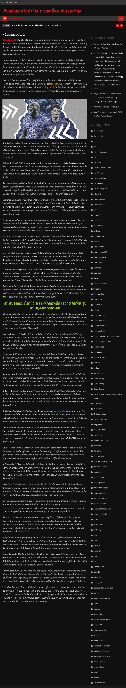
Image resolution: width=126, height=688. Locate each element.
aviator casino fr (100, 257)
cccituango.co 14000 (102, 342)
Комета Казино (99, 667)
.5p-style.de (98, 136)
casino (96, 310)
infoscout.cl (98, 403)
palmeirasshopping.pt (102, 509)
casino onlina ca (100, 321)
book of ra (98, 299)
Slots (96, 604)
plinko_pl (97, 556)
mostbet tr (98, 472)
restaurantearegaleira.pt (103, 588)
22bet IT (97, 220)
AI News (97, 231)
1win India (97, 162)
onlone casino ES (101, 498)
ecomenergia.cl (100, 357)
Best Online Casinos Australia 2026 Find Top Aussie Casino (108, 114)
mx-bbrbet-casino (101, 488)
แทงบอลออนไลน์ (100, 683)
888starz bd (98, 226)
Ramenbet (98, 577)
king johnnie (98, 425)
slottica (97, 609)
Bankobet (97, 273)
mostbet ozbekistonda (103, 461)
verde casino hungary (102, 646)
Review (96, 593)
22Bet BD (97, 215)
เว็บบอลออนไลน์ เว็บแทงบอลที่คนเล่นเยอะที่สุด (42, 11)
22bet (96, 210)
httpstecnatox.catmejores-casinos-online (108, 396)
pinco (96, 535)
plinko (96, 540)
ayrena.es (97, 268)
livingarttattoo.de (101, 430)
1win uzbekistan (100, 178)
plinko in (97, 546)
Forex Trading (99, 378)
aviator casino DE (101, 252)
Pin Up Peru (98, 530)
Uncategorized (99, 641)
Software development (103, 619)
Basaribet (97, 278)
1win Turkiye (98, 173)
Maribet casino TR (101, 440)
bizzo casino (99, 294)
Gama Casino (99, 389)
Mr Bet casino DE (100, 477)
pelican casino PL (100, 514)
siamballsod (51, 84)
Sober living (98, 614)
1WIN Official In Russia (102, 168)
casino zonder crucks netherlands (107, 336)
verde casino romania (102, 656)
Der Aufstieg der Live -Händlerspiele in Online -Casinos (36, 25)
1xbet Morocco (100, 205)
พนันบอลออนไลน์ (16, 18)
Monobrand (98, 451)
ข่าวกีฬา (97, 677)
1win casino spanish (102, 152)
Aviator (96, 241)
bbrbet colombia (100, 284)
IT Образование (100, 414)
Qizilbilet (97, 572)
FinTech (97, 363)
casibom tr (98, 305)
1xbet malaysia (99, 199)
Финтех (96, 672)
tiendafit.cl (98, 635)
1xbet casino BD (100, 189)
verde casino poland (101, 651)
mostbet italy (99, 456)
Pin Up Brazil (98, 525)
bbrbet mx (97, 289)
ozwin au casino (100, 504)
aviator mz (98, 263)
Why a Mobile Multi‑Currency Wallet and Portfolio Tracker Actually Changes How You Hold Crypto (107, 98)
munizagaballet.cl (100, 482)
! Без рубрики (99, 131)
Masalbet (97, 446)
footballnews (99, 373)
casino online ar (100, 326)
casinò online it (100, 331)
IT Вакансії (98, 409)
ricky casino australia (102, 598)
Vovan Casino (99, 662)
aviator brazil (99, 247)
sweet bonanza (100, 630)
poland (96, 562)
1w (95, 147)
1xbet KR (97, 194)
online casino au (100, 493)
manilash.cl (98, 435)
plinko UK (97, 551)
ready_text (98, 583)
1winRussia (98, 184)
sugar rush (98, 625)
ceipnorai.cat (99, 347)
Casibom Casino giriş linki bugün (106, 107)
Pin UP (96, 519)
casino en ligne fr (100, 315)
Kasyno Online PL (100, 419)
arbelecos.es (99, 236)
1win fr (96, 157)
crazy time (98, 352)
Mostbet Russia (100, 467)
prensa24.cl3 (99, 567)
